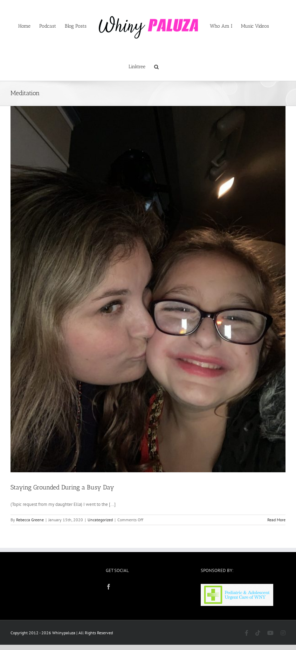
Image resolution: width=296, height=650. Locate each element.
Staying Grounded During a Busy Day (62, 487)
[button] (156, 66)
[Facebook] (108, 586)
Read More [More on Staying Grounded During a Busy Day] (276, 519)
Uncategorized (100, 519)
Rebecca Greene (30, 519)
